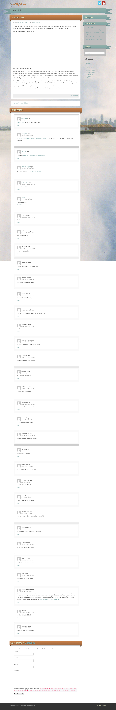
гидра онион (20, 122)
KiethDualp (24, 198)
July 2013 (88, 77)
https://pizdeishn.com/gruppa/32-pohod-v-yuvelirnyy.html (32, 138)
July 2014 (88, 63)
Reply (18, 125)
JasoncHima (24, 182)
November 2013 (90, 70)
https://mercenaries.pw (34, 171)
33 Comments (74, 95)
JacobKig (24, 118)
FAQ (19, 10)
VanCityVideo (18, 4)
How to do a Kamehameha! (93, 37)
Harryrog (23, 151)
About (14, 10)
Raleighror (24, 133)
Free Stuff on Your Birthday (20, 103)
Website (16, 664)
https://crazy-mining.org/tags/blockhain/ (34, 155)
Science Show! (18, 17)
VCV (27, 22)
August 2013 (89, 74)
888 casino (20, 204)
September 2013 (90, 72)
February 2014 (90, 68)
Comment (16, 670)
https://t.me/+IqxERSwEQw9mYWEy (50, 599)
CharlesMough (25, 166)
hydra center (32, 187)
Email (16, 658)
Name (16, 651)
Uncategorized (36, 22)
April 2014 (88, 65)
